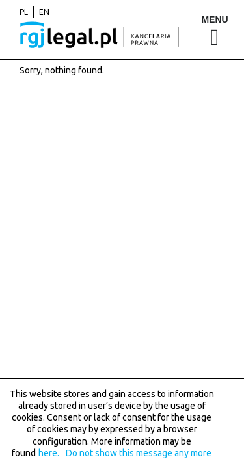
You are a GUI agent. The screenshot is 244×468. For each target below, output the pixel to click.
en (44, 12)
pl (24, 12)
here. (48, 453)
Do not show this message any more (138, 453)
